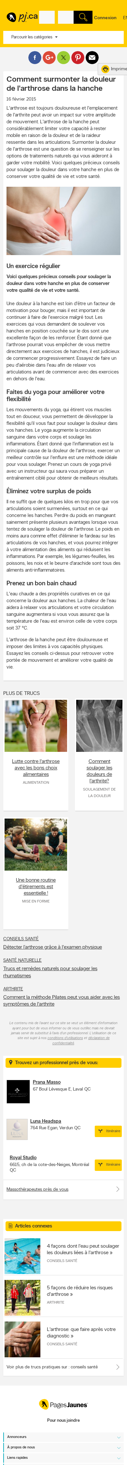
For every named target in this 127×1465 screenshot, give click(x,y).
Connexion (105, 18)
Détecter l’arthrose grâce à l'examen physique (52, 947)
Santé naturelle (22, 960)
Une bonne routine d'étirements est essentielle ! (36, 887)
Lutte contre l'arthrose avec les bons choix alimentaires (36, 768)
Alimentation (36, 783)
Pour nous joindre (63, 1420)
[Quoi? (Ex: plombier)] (47, 17)
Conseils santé (21, 939)
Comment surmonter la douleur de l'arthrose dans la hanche (61, 84)
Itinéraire (108, 1131)
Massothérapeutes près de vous (63, 1189)
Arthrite (13, 989)
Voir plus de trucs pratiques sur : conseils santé (52, 1367)
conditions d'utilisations (65, 1038)
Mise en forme (35, 901)
